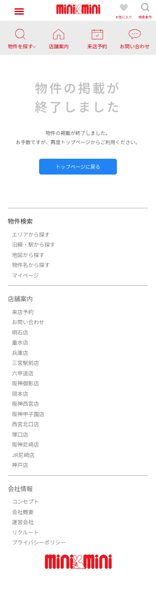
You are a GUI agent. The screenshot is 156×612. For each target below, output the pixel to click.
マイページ (25, 275)
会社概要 (23, 512)
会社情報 (20, 488)
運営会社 (23, 522)
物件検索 (20, 221)
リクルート (25, 532)
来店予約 (23, 312)
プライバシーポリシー (39, 542)
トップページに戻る (78, 166)
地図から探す (28, 255)
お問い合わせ (28, 322)
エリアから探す (31, 234)
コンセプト (25, 501)
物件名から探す (31, 265)
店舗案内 (20, 298)
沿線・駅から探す (33, 244)
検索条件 (145, 10)
